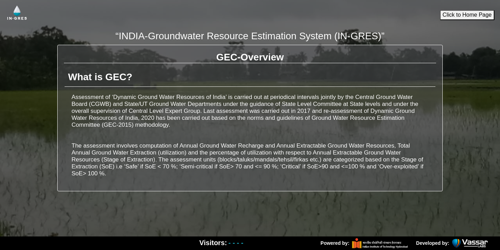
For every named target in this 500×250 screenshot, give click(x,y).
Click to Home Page (467, 15)
